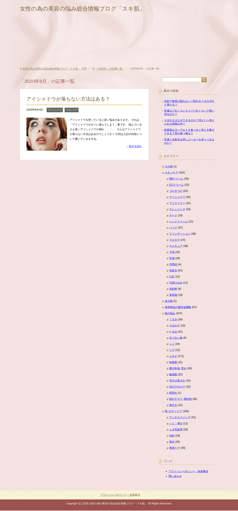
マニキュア (175, 246)
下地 (172, 252)
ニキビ (173, 356)
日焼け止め (175, 283)
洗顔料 (173, 289)
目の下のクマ (177, 387)
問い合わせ (175, 476)
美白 (172, 442)
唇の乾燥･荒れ (177, 368)
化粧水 (173, 271)
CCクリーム (176, 185)
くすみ (173, 320)
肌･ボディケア (173, 411)
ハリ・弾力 (175, 424)
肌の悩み (170, 313)
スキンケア (71, 110)
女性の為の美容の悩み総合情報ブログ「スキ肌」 (86, 8)
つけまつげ (175, 191)
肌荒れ (173, 393)
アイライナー (177, 203)
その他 (169, 167)
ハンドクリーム (178, 222)
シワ (172, 350)
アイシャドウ (55, 110)
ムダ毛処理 (175, 430)
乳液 (172, 258)
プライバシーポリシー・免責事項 (188, 471)
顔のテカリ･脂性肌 (180, 399)
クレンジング (177, 209)
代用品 (173, 264)
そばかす (174, 326)
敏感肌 (173, 375)
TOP (54, 69)
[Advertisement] (119, 43)
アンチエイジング (179, 417)
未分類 (169, 301)
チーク (173, 215)
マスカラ (174, 240)
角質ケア (174, 448)
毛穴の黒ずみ (177, 381)
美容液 (173, 295)
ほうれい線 (175, 338)
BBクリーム (176, 179)
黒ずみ (173, 405)
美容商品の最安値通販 (178, 307)
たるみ (173, 332)
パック (173, 228)
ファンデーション (179, 234)
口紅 (172, 277)
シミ (172, 344)
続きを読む (135, 146)
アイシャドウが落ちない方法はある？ (68, 99)
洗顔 (172, 436)
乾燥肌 (173, 362)
